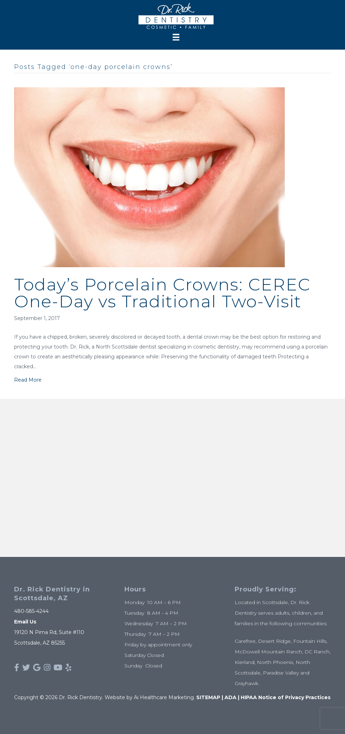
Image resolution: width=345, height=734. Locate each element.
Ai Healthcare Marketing (164, 697)
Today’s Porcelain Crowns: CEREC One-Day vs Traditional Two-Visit (162, 293)
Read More (28, 380)
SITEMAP (208, 697)
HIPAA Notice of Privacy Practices (286, 697)
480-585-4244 (31, 611)
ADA (230, 697)
